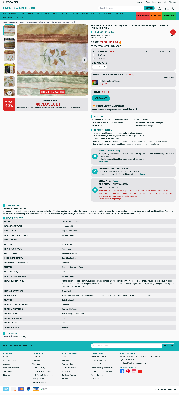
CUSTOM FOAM (142, 16)
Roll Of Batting (97, 375)
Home (5, 357)
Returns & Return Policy (41, 371)
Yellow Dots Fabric (98, 357)
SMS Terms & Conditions (42, 375)
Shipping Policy (38, 368)
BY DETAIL (108, 14)
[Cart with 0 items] (173, 8)
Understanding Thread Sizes (102, 368)
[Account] (167, 8)
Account (6, 364)
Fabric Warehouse (103, 36)
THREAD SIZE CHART (168, 77)
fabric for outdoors (98, 360)
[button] (84, 60)
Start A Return (9, 371)
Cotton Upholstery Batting (101, 371)
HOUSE (64, 357)
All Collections (97, 379)
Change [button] (115, 181)
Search (149, 8)
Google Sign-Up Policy (41, 382)
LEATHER (75, 14)
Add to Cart (101, 98)
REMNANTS (156, 16)
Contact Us (162, 2)
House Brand (67, 371)
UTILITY (86, 14)
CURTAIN (64, 14)
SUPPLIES (96, 14)
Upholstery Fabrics (98, 364)
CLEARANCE (9, 17)
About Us (36, 357)
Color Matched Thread (111, 81)
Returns (140, 2)
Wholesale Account (11, 368)
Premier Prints (67, 364)
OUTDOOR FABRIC (11, 14)
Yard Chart (36, 364)
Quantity (99, 63)
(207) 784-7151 (10, 2)
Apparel (21, 17)
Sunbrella (65, 360)
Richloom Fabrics (69, 375)
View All (65, 379)
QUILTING (119, 14)
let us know (140, 174)
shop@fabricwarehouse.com (133, 363)
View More (103, 162)
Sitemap (172, 2)
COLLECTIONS (169, 16)
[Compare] (160, 8)
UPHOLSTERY (51, 14)
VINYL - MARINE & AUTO (32, 14)
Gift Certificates (9, 360)
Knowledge (151, 2)
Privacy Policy (38, 379)
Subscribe (169, 346)
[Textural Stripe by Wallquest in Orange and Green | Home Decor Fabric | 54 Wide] (52, 60)
